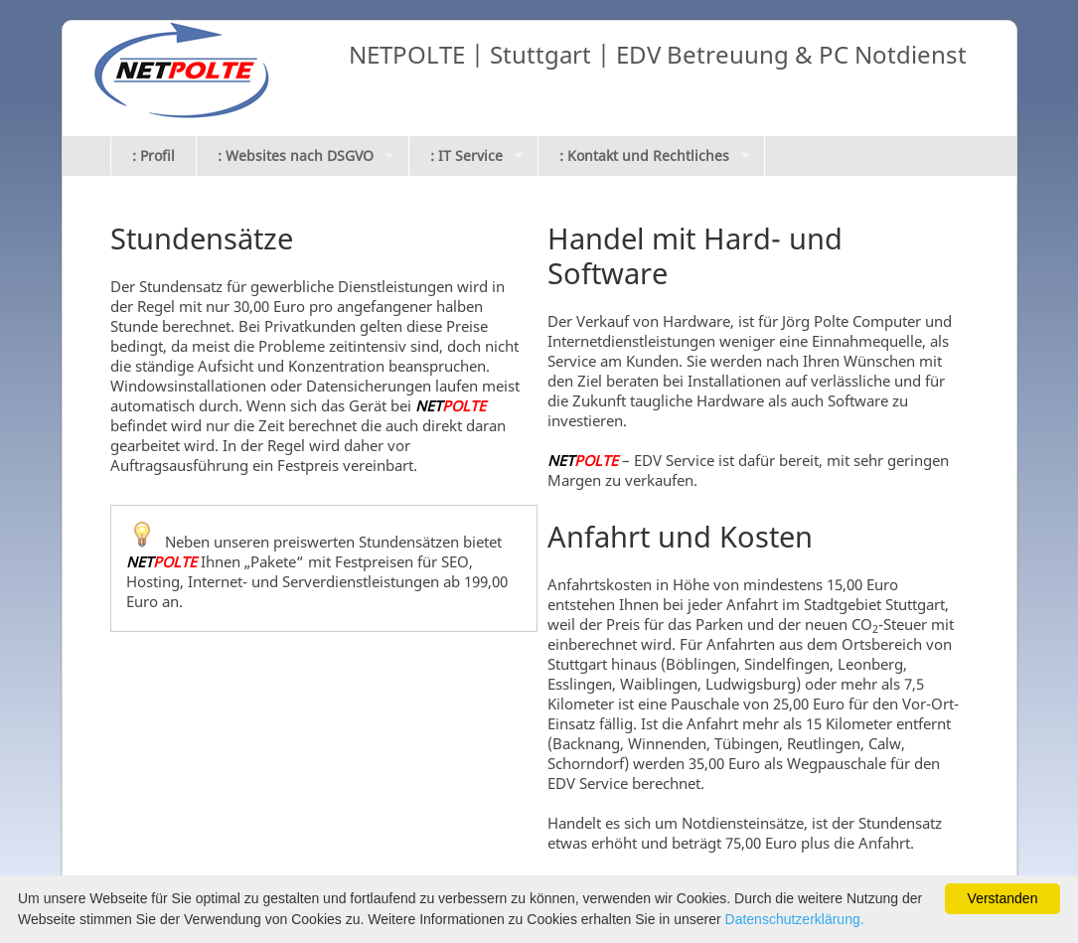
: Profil (153, 155)
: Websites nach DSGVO (296, 155)
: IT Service (466, 155)
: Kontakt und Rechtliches (644, 155)
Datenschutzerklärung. (794, 919)
